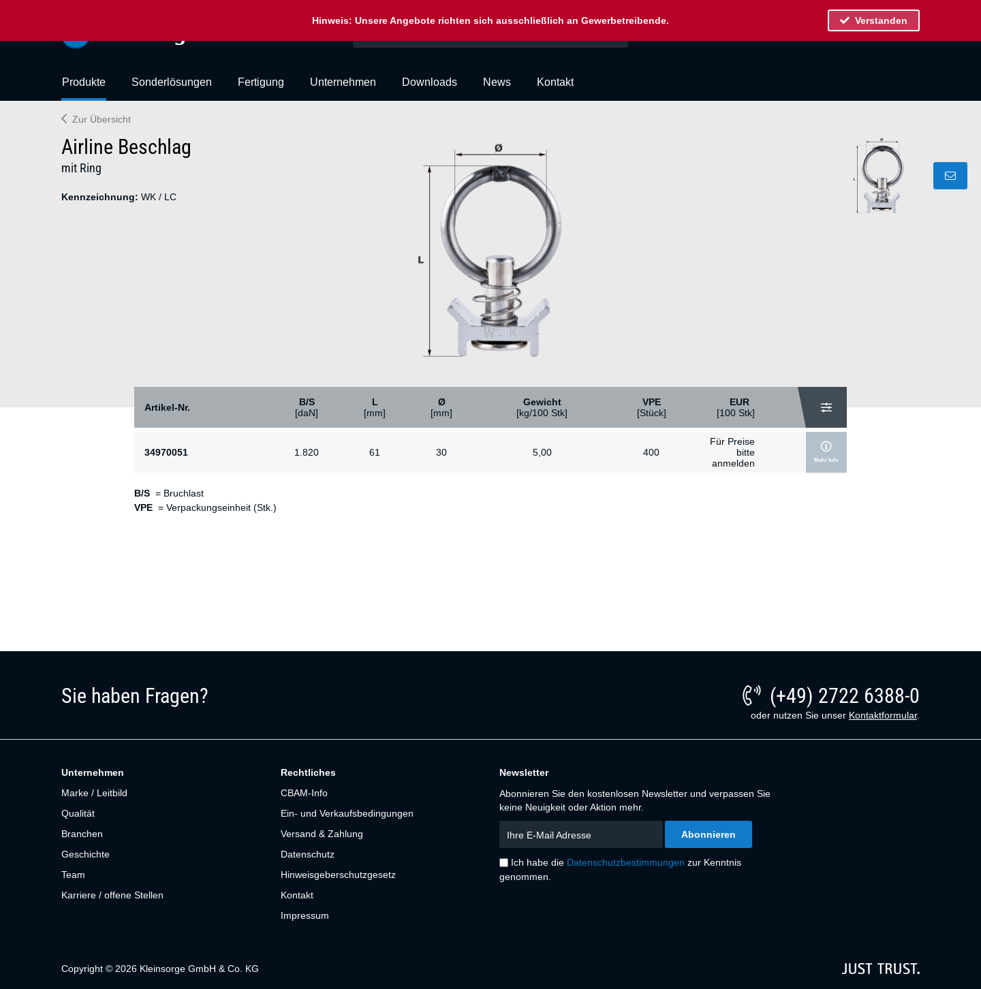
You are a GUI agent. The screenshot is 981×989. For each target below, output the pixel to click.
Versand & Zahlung (322, 833)
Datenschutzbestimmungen (626, 862)
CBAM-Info (304, 792)
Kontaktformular (883, 715)
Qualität (78, 813)
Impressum (305, 915)
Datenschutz (307, 854)
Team (73, 874)
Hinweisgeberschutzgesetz (338, 874)
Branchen (82, 833)
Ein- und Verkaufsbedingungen (347, 813)
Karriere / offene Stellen (112, 895)
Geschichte (85, 854)
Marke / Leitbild (94, 792)
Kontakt (297, 895)
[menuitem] (83, 88)
